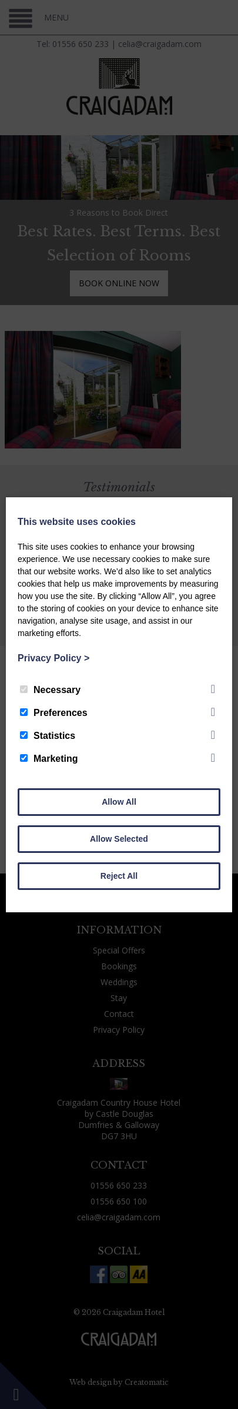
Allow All (119, 801)
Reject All (119, 876)
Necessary (50, 690)
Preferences (54, 713)
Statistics (47, 736)
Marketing (49, 759)
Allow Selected (119, 839)
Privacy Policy (53, 658)
